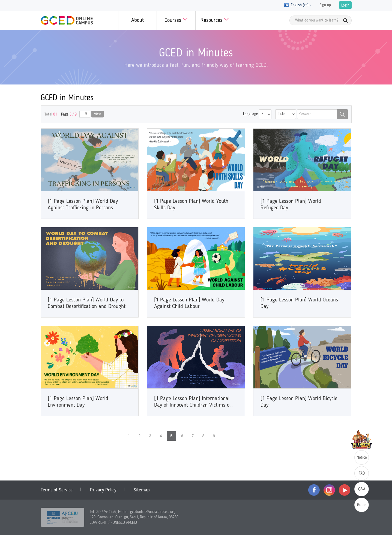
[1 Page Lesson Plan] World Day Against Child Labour (189, 303)
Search (342, 114)
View (97, 114)
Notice (362, 458)
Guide (361, 505)
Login (345, 5)
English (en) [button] (297, 5)
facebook (314, 490)
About (137, 20)
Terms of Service (57, 490)
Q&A (361, 489)
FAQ (362, 473)
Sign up (325, 5)
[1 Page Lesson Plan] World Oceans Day (299, 303)
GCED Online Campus (67, 20)
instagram (329, 490)
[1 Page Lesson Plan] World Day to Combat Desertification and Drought (86, 303)
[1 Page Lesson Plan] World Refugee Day (291, 205)
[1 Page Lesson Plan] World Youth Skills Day (191, 205)
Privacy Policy (103, 490)
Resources (215, 19)
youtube (344, 490)
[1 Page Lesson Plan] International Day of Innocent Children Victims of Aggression (192, 402)
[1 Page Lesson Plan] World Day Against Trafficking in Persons (83, 205)
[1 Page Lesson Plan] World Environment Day (78, 402)
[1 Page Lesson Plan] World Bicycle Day (299, 402)
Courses (176, 19)
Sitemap (142, 490)
